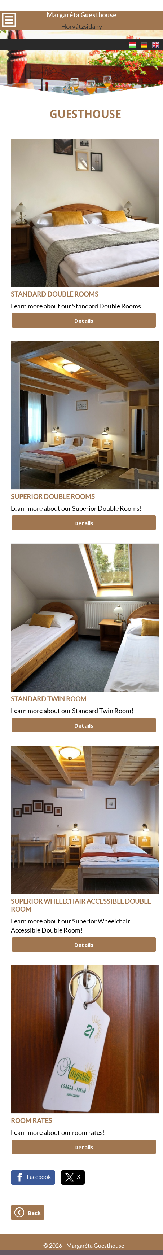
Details (83, 281)
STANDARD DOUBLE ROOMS (54, 256)
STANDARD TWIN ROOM (49, 660)
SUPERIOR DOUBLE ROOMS (53, 458)
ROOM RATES (31, 1082)
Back (34, 1173)
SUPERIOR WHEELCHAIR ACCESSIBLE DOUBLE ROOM (81, 867)
